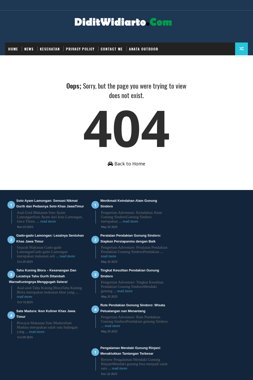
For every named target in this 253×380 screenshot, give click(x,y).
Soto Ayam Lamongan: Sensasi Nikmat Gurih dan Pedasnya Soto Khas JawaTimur (43, 207)
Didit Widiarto (83, 371)
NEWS (29, 48)
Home (13, 48)
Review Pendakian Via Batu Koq (202, 236)
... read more (64, 227)
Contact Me (112, 48)
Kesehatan (50, 48)
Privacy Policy (80, 48)
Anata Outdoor (143, 48)
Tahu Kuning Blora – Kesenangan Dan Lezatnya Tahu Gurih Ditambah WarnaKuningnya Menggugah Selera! (42, 282)
